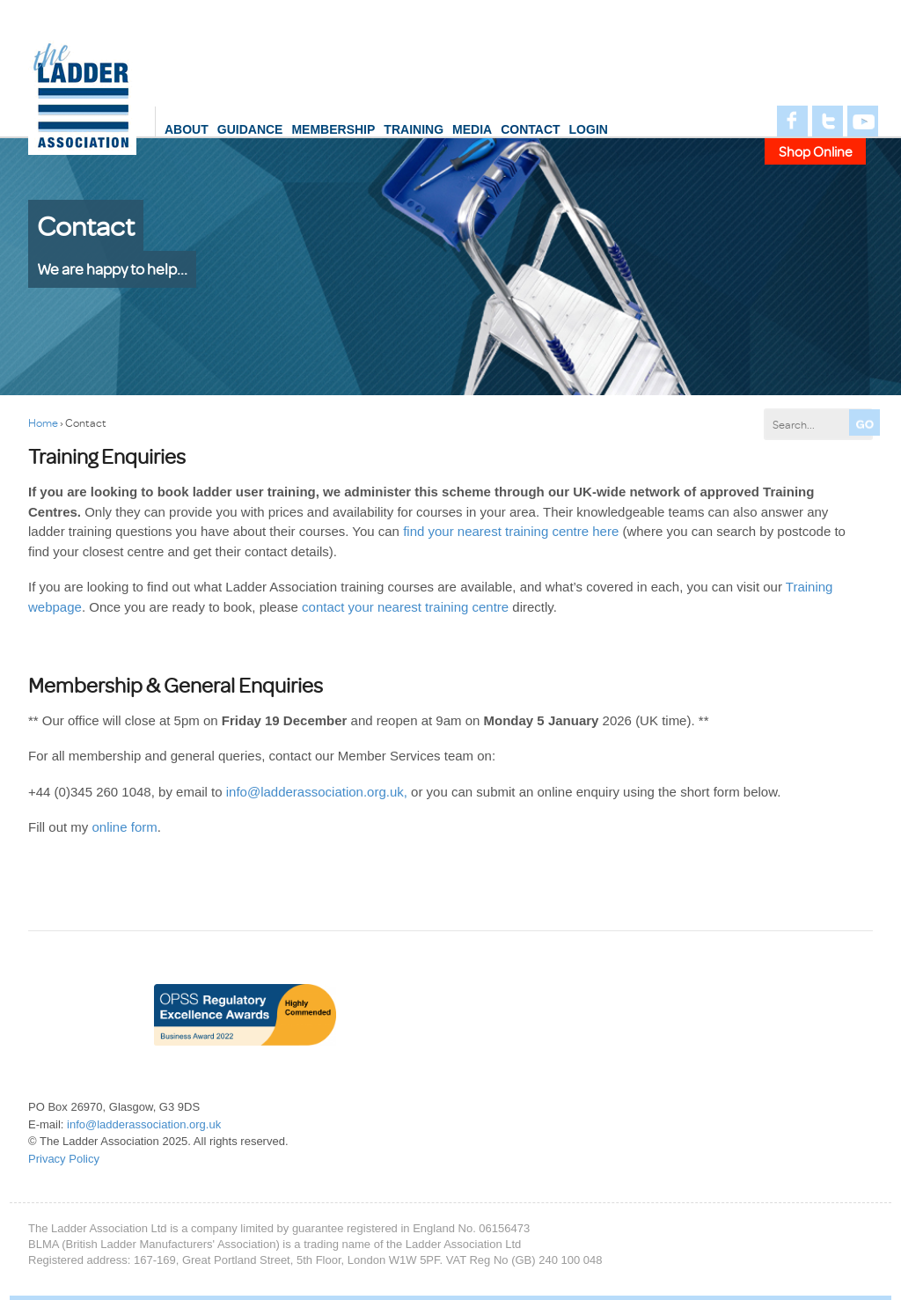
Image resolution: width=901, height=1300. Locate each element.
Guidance (250, 129)
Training (413, 129)
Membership (333, 129)
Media (472, 129)
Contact (530, 129)
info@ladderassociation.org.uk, (316, 791)
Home (43, 422)
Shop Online (816, 151)
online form (124, 826)
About (187, 129)
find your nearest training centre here (511, 531)
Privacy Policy (63, 1158)
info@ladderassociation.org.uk (144, 1124)
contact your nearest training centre (405, 606)
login (588, 129)
